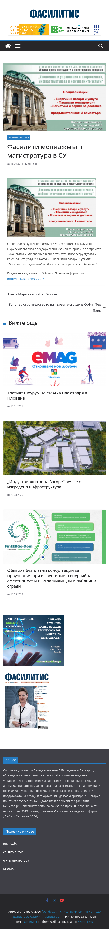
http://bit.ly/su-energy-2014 (25, 279)
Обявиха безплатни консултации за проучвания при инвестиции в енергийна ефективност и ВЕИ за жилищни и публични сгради (51, 578)
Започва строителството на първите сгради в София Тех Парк (57, 307)
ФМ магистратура (16, 860)
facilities (32, 164)
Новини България (19, 137)
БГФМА (8, 869)
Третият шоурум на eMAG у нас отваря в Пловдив (47, 395)
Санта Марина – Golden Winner (30, 294)
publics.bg (10, 843)
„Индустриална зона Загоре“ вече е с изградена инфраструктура (44, 484)
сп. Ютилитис (13, 852)
